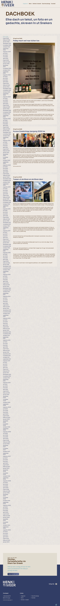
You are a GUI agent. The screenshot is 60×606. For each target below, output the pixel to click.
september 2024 (6, 72)
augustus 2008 (7, 431)
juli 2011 (5, 362)
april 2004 (5, 536)
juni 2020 (5, 168)
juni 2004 (5, 533)
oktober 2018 (6, 204)
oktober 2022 (6, 114)
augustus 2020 (7, 165)
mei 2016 (5, 257)
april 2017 (5, 237)
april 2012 (5, 347)
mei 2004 (5, 535)
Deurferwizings (36, 596)
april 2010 (5, 389)
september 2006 (6, 478)
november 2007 (5, 449)
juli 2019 (5, 188)
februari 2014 (6, 306)
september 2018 (6, 206)
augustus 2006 (7, 481)
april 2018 (5, 215)
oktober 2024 (6, 70)
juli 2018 (5, 210)
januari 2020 (6, 177)
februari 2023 (6, 107)
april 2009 (5, 414)
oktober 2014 (6, 291)
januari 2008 (6, 443)
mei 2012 (5, 345)
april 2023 (5, 103)
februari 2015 (6, 284)
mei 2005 (5, 510)
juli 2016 (5, 254)
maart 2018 (6, 217)
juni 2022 (5, 122)
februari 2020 (6, 175)
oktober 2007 (6, 451)
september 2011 (7, 359)
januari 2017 (6, 242)
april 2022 (5, 125)
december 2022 (7, 110)
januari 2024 (6, 87)
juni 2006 (5, 484)
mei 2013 (5, 323)
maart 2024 (6, 83)
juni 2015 (5, 278)
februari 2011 (6, 371)
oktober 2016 (6, 248)
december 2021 (7, 132)
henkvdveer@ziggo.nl (8, 600)
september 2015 (6, 272)
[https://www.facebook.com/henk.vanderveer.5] (56, 584)
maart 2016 (6, 261)
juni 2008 (5, 435)
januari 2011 (6, 372)
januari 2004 (6, 542)
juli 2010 (5, 384)
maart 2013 (6, 327)
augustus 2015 (6, 274)
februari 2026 (6, 40)
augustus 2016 (6, 252)
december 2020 (5, 155)
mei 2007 (5, 461)
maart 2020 (6, 173)
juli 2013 (5, 320)
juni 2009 (5, 410)
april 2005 (5, 512)
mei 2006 (5, 486)
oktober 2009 (6, 402)
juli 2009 (5, 409)
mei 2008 (5, 437)
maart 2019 (6, 195)
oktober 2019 (6, 182)
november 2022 (7, 112)
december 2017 (7, 222)
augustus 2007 (7, 456)
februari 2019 (6, 197)
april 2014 (5, 303)
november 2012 (7, 333)
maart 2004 (6, 538)
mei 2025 (5, 56)
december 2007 (5, 446)
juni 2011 (5, 364)
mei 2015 (5, 279)
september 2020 (6, 162)
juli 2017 (5, 232)
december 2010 (7, 374)
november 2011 (7, 355)
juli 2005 (5, 507)
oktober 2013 (6, 313)
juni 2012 (5, 343)
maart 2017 (6, 239)
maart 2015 (6, 283)
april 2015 (5, 281)
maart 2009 (6, 415)
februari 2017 (6, 241)
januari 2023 (6, 108)
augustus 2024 (7, 75)
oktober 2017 (6, 226)
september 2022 (6, 116)
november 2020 (5, 158)
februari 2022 (6, 129)
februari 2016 (6, 263)
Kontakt (34, 598)
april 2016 (5, 259)
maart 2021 (6, 149)
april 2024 (5, 81)
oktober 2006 (6, 476)
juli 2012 (5, 342)
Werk (22, 598)
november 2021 (7, 134)
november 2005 (5, 498)
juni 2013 (5, 321)
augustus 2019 (6, 187)
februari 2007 (6, 466)
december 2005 (5, 495)
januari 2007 (6, 468)
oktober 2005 (6, 500)
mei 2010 (5, 387)
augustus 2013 (6, 318)
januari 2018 (6, 221)
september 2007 (6, 454)
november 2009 (5, 400)
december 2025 (7, 43)
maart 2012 (6, 348)
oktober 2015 (6, 269)
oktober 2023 (6, 92)
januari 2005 (6, 517)
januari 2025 (6, 63)
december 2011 (7, 354)
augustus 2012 (6, 340)
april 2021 (5, 147)
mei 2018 (5, 214)
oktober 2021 (6, 135)
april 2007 (5, 463)
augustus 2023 (7, 96)
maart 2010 (6, 391)
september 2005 (6, 503)
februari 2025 (6, 62)
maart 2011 (5, 369)
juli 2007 (5, 458)
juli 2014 (5, 298)
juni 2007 (5, 459)
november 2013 (7, 312)
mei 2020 (5, 170)
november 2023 (7, 90)
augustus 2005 (7, 505)
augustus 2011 (6, 360)
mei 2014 (5, 301)
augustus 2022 (7, 118)
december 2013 (7, 310)
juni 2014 (5, 300)
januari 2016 (6, 264)
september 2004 (6, 527)
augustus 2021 (6, 140)
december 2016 (7, 244)
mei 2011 (5, 366)
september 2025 (6, 49)
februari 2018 (6, 219)
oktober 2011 (6, 357)
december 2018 (7, 200)
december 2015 (7, 266)
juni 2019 (5, 190)
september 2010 (6, 380)
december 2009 (5, 397)
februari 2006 (6, 491)
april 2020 (5, 172)
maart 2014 (6, 305)
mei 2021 (5, 145)
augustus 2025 (7, 51)
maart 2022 (6, 127)
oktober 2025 (6, 47)
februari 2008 (6, 442)
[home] (8, 4)
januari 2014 (6, 308)
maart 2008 (6, 440)
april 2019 (5, 194)
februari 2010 (6, 393)
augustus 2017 (6, 230)
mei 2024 (5, 80)
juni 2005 (5, 509)
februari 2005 (6, 515)
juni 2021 (5, 144)
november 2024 (7, 68)
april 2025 (5, 58)
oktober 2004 (6, 525)
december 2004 (5, 519)
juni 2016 (5, 256)
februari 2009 (6, 417)
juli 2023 (5, 98)
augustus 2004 (7, 530)
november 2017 (7, 224)
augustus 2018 (6, 209)
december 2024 (5, 66)
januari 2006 (6, 493)
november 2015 (7, 268)
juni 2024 (5, 78)
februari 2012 (6, 350)
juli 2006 (5, 482)
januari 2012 (6, 352)
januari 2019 (6, 199)
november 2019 (7, 180)
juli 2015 (5, 276)
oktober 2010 (6, 378)
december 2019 (7, 178)
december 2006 (5, 470)
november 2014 (7, 290)
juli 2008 (5, 433)
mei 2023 (5, 102)
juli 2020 (5, 166)
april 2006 (5, 487)
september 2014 (6, 294)
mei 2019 (5, 192)
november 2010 (7, 376)
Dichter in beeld (25, 600)
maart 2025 (6, 60)
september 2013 (6, 316)
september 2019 (6, 184)
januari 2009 (6, 419)
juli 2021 (5, 142)
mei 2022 (5, 123)
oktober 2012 (6, 335)
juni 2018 (5, 212)
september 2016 (6, 250)
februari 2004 (6, 540)
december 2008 (5, 421)
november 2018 (7, 202)
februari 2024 (6, 85)
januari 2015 (6, 286)
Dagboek (23, 596)
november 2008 (5, 424)
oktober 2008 (6, 427)
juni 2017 (5, 234)
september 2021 (6, 138)
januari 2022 (6, 130)
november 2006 (5, 473)
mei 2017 (5, 236)
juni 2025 (5, 55)
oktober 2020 (6, 160)
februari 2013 (6, 328)
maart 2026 (6, 38)
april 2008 (5, 438)
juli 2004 (5, 531)
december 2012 (7, 332)
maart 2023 (6, 105)
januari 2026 (6, 41)
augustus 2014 (6, 296)
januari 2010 (6, 394)
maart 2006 (6, 489)
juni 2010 (5, 386)
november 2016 (7, 246)
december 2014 (7, 288)
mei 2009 (5, 412)
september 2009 (6, 404)
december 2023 (7, 88)
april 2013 (5, 325)
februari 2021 (6, 151)
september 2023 (6, 94)
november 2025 (7, 45)
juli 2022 (5, 120)
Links (21, 593)
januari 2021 (6, 152)
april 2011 (5, 367)
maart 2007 (6, 465)
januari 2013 (6, 330)
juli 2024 (5, 76)
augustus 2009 (7, 407)
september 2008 (6, 429)
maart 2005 (6, 514)
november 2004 (5, 522)
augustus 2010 (7, 382)
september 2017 (6, 228)
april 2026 (5, 36)
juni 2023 (5, 100)
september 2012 (6, 337)
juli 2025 (5, 53)
